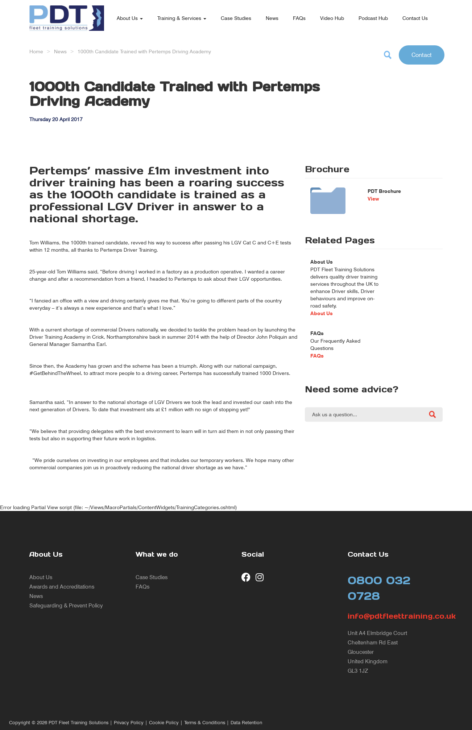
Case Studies (236, 18)
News (272, 18)
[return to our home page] (66, 9)
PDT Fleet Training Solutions (78, 722)
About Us (130, 18)
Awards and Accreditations (61, 586)
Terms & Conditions (204, 722)
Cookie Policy (164, 722)
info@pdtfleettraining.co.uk (395, 616)
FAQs (299, 18)
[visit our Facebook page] (246, 577)
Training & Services (181, 18)
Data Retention (246, 722)
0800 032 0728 (379, 588)
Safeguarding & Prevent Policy (66, 605)
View (373, 198)
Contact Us (415, 18)
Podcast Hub (373, 18)
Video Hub (332, 18)
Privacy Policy (129, 722)
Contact (421, 54)
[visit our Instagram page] (260, 577)
